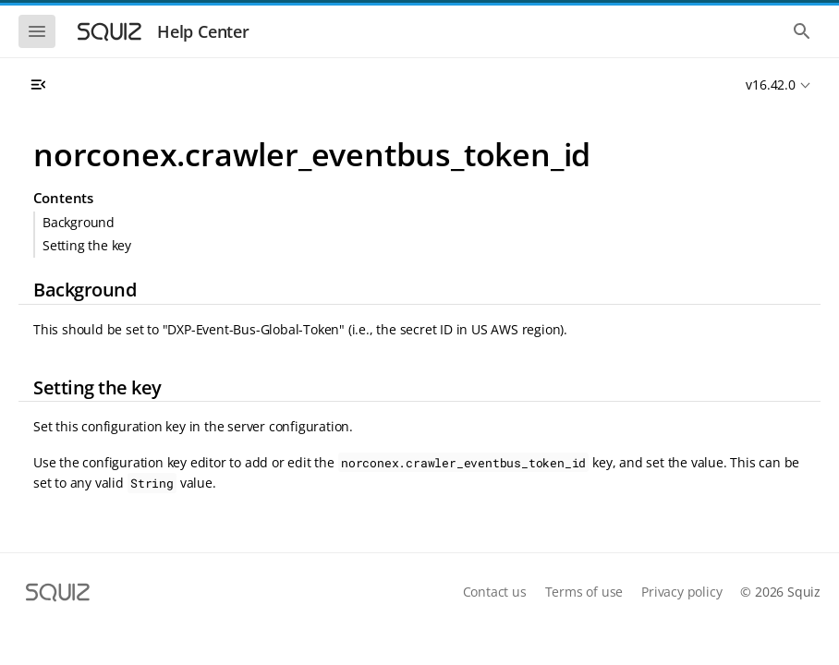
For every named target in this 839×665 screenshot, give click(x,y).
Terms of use (584, 591)
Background (79, 222)
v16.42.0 (770, 84)
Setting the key (87, 245)
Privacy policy (681, 591)
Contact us (495, 591)
